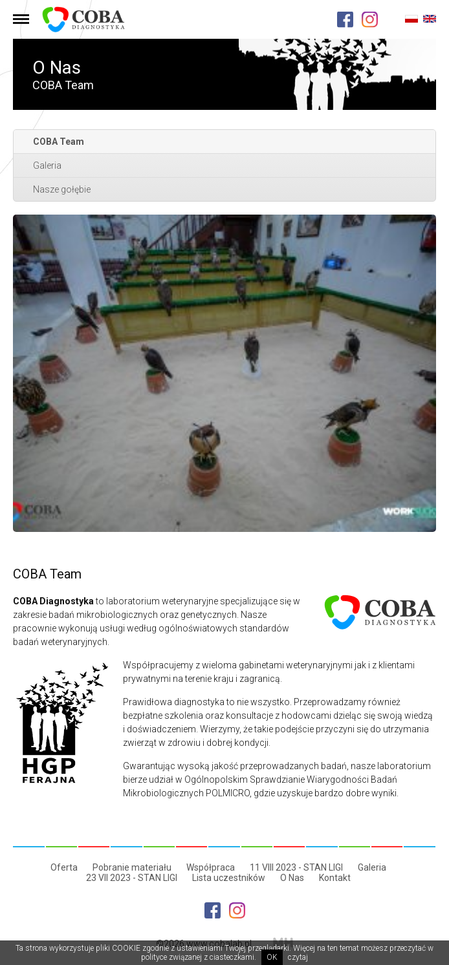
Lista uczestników (228, 878)
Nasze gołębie (62, 189)
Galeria (47, 165)
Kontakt (335, 878)
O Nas (292, 878)
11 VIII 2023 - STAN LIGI (296, 867)
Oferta (64, 867)
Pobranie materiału (132, 867)
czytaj (298, 957)
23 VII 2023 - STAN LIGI (131, 878)
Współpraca (210, 867)
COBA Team (58, 141)
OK (272, 957)
